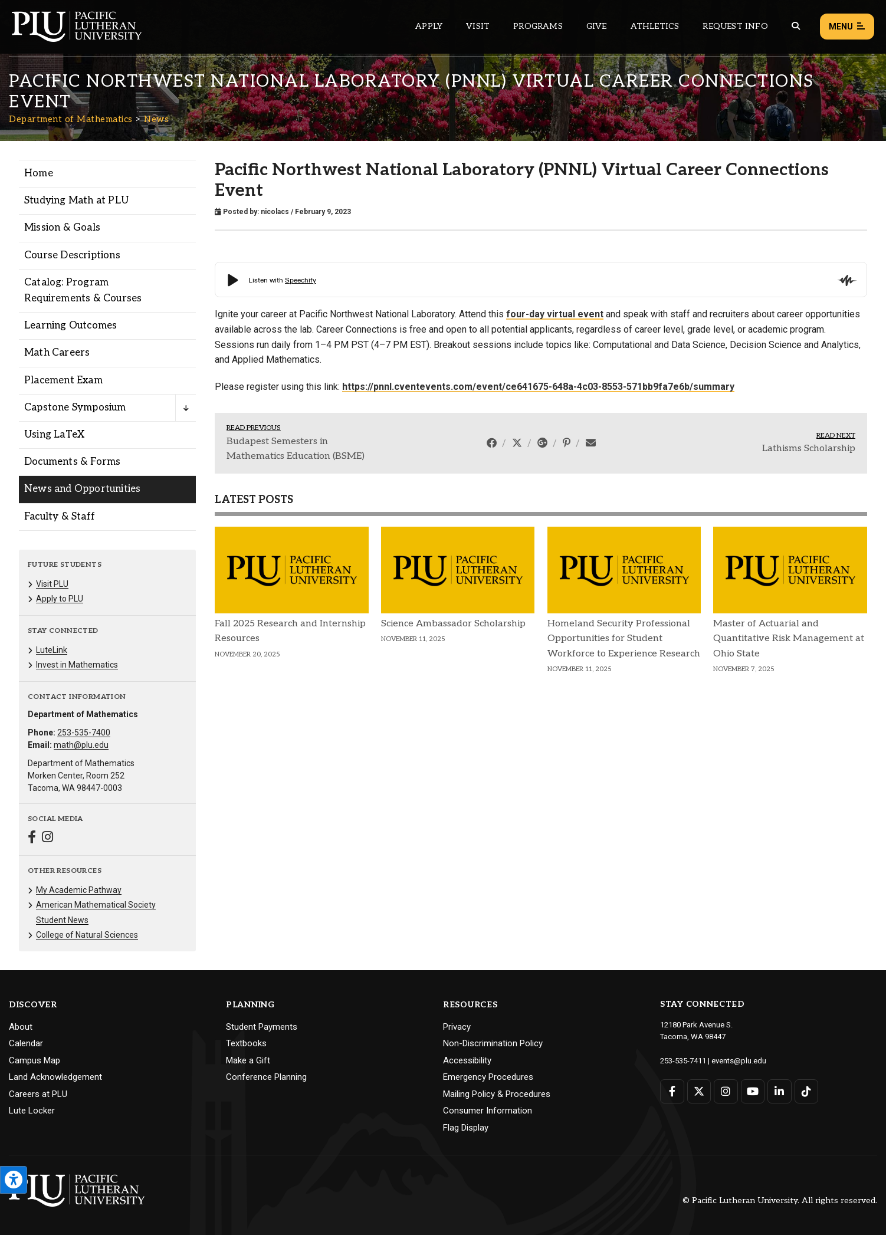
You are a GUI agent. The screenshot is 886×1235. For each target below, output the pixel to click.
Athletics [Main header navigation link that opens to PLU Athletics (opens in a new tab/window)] (655, 26)
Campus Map (34, 1060)
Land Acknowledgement (55, 1077)
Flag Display (465, 1127)
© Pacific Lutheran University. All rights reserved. (779, 1200)
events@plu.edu (738, 1060)
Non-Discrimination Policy (493, 1043)
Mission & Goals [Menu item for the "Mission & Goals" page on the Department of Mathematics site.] (62, 228)
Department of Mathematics (71, 119)
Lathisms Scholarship (808, 448)
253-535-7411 (683, 1060)
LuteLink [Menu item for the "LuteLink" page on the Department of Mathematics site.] (51, 650)
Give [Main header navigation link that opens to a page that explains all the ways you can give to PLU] (596, 26)
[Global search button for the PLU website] (795, 26)
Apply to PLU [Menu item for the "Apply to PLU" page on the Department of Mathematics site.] (59, 598)
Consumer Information (487, 1110)
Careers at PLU (38, 1094)
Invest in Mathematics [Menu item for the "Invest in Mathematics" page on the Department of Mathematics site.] (77, 664)
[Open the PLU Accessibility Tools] (13, 1180)
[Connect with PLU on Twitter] (699, 1091)
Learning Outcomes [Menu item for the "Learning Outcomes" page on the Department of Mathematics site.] (70, 325)
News (156, 119)
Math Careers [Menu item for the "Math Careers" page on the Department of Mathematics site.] (57, 353)
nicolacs (275, 212)
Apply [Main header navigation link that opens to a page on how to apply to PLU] (428, 26)
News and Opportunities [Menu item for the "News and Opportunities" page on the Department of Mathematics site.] (82, 489)
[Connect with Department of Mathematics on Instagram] (47, 838)
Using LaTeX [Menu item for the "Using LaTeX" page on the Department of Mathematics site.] (54, 435)
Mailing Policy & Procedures (496, 1094)
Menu (847, 27)
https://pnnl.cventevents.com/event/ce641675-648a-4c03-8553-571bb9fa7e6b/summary (538, 386)
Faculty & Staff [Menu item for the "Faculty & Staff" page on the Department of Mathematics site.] (59, 517)
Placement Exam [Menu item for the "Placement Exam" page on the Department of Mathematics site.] (63, 380)
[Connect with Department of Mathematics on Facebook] (32, 838)
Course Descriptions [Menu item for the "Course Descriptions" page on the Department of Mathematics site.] (72, 255)
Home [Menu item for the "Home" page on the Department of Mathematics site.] (38, 173)
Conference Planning (266, 1077)
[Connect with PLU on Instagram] (726, 1091)
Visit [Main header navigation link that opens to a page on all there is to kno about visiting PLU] (478, 26)
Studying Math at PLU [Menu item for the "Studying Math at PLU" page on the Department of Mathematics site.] (76, 200)
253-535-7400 (83, 732)
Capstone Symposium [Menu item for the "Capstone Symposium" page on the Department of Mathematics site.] (75, 407)
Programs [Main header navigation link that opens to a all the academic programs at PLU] (538, 26)
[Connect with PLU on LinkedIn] (779, 1091)
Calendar (26, 1043)
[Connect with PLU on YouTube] (753, 1091)
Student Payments (261, 1026)
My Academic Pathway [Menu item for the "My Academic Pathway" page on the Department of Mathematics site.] (79, 890)
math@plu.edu (81, 745)
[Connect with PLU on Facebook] (672, 1091)
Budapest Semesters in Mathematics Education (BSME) (296, 449)
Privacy (457, 1026)
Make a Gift (248, 1060)
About (20, 1026)
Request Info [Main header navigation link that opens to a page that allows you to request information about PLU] (735, 26)
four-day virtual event (554, 314)
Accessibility (467, 1060)
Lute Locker (32, 1110)
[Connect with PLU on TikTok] (807, 1091)
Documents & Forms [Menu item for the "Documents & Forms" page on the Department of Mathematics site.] (72, 462)
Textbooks (246, 1043)
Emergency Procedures (488, 1077)
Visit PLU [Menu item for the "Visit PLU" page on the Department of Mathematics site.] (52, 584)
